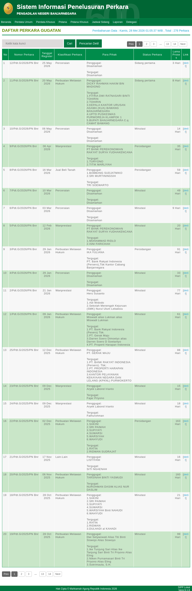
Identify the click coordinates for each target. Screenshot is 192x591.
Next (182, 44)
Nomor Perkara (24, 54)
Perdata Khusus (45, 21)
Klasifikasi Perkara (70, 54)
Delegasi (131, 21)
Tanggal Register (47, 55)
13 (167, 44)
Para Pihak (109, 54)
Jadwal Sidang (100, 21)
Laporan (118, 21)
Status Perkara (152, 54)
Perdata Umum (23, 21)
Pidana (63, 21)
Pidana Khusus (79, 21)
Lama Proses (176, 54)
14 (174, 44)
